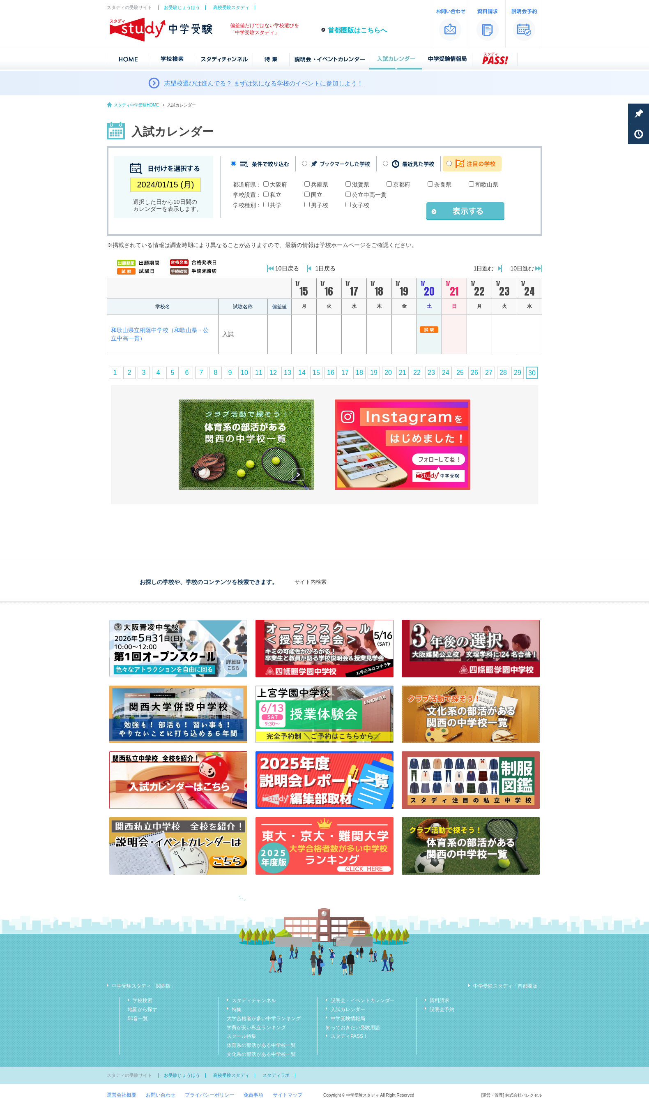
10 (244, 372)
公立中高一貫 (369, 195)
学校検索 (142, 1000)
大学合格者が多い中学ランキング (264, 1018)
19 (373, 372)
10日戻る (287, 268)
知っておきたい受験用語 (353, 1027)
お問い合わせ (160, 1095)
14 (302, 372)
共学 (275, 205)
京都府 (401, 184)
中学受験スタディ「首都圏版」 (507, 986)
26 (474, 372)
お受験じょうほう (182, 7)
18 (359, 372)
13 (287, 372)
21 (402, 372)
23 (431, 372)
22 (417, 372)
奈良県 (442, 184)
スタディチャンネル (254, 1000)
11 (258, 372)
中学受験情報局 (348, 1018)
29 (517, 372)
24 (445, 372)
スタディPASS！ (349, 1036)
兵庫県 (319, 184)
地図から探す (142, 1009)
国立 (316, 195)
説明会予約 (442, 1009)
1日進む (484, 268)
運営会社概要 (121, 1095)
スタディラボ (276, 1075)
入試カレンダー (348, 1009)
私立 (275, 195)
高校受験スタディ (231, 7)
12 (273, 372)
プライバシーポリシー (209, 1095)
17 (345, 372)
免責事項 (253, 1095)
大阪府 (278, 184)
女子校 (360, 205)
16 (330, 372)
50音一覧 (138, 1018)
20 (388, 372)
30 (532, 373)
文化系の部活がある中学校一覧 (261, 1054)
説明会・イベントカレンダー (363, 1000)
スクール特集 (241, 1036)
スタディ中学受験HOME (136, 105)
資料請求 (439, 1000)
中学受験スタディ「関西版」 (144, 986)
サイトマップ (287, 1095)
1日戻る (325, 268)
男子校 (319, 205)
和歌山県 (486, 184)
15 (316, 372)
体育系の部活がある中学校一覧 (261, 1045)
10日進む (522, 268)
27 (489, 372)
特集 (237, 1009)
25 (460, 372)
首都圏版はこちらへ (357, 30)
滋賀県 (360, 184)
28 (503, 372)
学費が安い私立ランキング (256, 1027)
